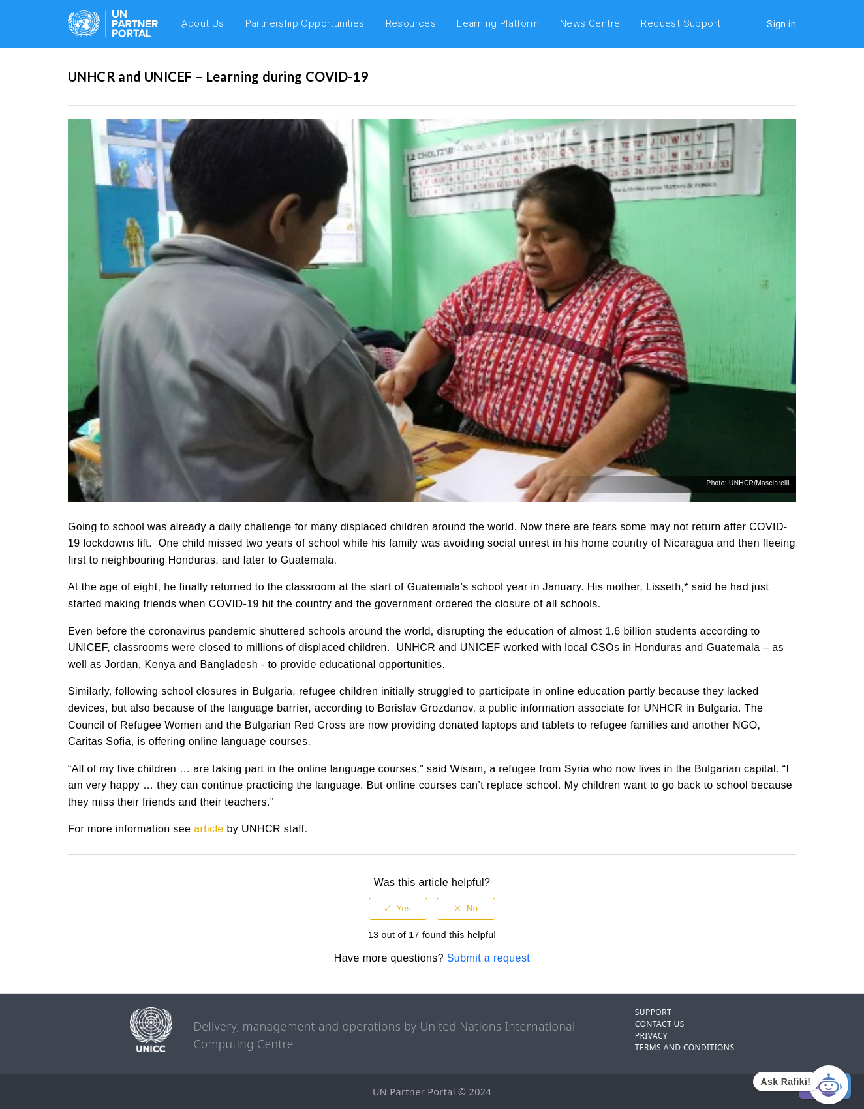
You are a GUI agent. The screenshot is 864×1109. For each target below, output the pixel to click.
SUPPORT (653, 1012)
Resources (411, 23)
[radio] (398, 909)
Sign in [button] (781, 24)
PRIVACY (651, 1035)
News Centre (590, 23)
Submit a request (488, 958)
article (208, 828)
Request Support (680, 23)
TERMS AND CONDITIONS (685, 1047)
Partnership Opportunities (305, 23)
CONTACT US (660, 1023)
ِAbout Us (202, 23)
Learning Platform (498, 23)
